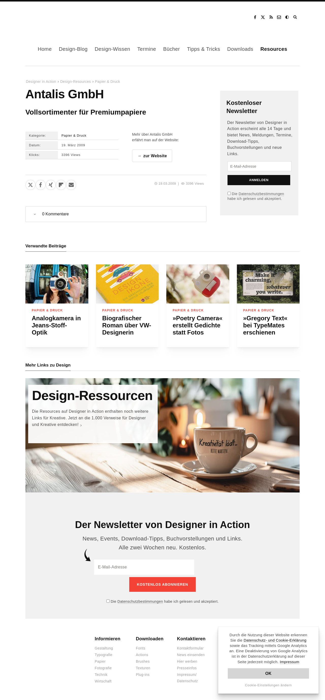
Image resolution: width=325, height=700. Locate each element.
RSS (271, 17)
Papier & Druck (107, 81)
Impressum (289, 662)
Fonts (140, 646)
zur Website (155, 156)
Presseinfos (187, 666)
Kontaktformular (190, 646)
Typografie (103, 653)
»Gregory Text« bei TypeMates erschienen (265, 325)
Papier (100, 660)
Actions (142, 653)
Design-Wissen (112, 49)
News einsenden (191, 653)
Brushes (143, 660)
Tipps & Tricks (203, 49)
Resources (273, 49)
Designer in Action (51, 17)
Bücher (171, 49)
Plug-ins (143, 673)
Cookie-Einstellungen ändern (268, 685)
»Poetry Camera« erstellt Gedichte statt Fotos (197, 325)
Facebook (254, 17)
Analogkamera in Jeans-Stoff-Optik (56, 325)
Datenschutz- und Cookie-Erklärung (274, 640)
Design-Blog (73, 49)
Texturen (143, 666)
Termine (146, 49)
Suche (295, 17)
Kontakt (279, 17)
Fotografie (103, 666)
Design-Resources (75, 81)
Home (45, 49)
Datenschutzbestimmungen (261, 194)
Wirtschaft (103, 679)
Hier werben (187, 660)
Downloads (240, 49)
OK (268, 673)
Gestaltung (104, 646)
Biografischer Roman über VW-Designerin (126, 325)
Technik (101, 673)
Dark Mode (287, 17)
